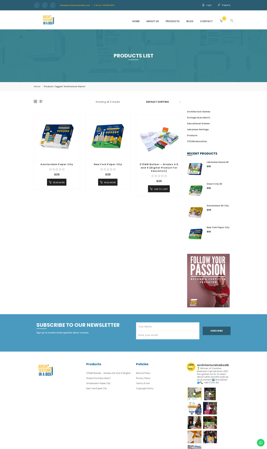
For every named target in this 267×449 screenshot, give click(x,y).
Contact (206, 21)
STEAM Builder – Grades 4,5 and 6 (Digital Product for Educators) (159, 168)
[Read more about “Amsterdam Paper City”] (56, 182)
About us (152, 21)
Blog (189, 21)
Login (207, 5)
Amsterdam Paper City (57, 164)
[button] (221, 21)
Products (173, 21)
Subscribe (216, 330)
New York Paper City (108, 164)
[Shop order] (164, 102)
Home (136, 21)
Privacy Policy (143, 378)
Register (224, 5)
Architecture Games (198, 111)
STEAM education (197, 141)
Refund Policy (143, 373)
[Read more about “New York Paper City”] (107, 182)
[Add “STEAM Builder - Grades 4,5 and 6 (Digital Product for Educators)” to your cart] (159, 188)
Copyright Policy (144, 388)
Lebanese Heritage (198, 129)
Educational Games (198, 123)
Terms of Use (143, 383)
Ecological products (198, 117)
